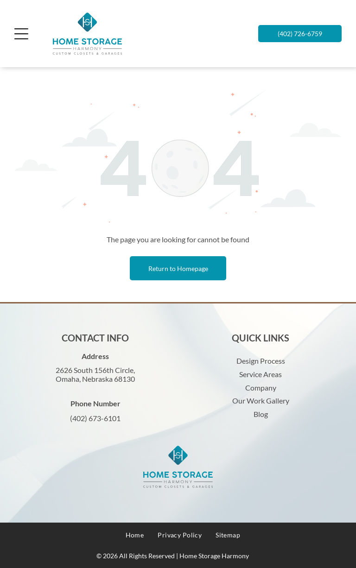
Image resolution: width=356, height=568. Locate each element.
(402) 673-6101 (95, 418)
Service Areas (260, 374)
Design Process (260, 360)
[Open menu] (21, 34)
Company (260, 387)
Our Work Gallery (260, 400)
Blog (261, 414)
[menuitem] (135, 535)
